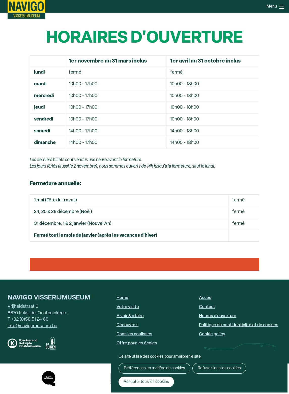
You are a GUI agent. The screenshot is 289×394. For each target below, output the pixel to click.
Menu (281, 7)
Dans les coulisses (134, 334)
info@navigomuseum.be (32, 326)
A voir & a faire (130, 316)
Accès (205, 298)
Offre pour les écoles (137, 343)
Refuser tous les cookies (219, 368)
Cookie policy (212, 334)
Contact (207, 307)
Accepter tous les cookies (146, 382)
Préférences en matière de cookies (154, 368)
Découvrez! (127, 325)
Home (122, 298)
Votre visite (128, 307)
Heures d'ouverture (217, 316)
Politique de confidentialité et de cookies (238, 325)
